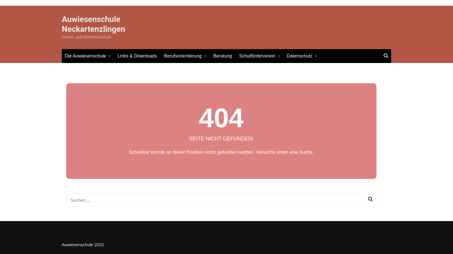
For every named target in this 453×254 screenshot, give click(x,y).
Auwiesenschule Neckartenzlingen (94, 24)
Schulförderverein (257, 55)
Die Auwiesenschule (85, 55)
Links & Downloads (137, 55)
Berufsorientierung (183, 55)
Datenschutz (300, 55)
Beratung (222, 55)
